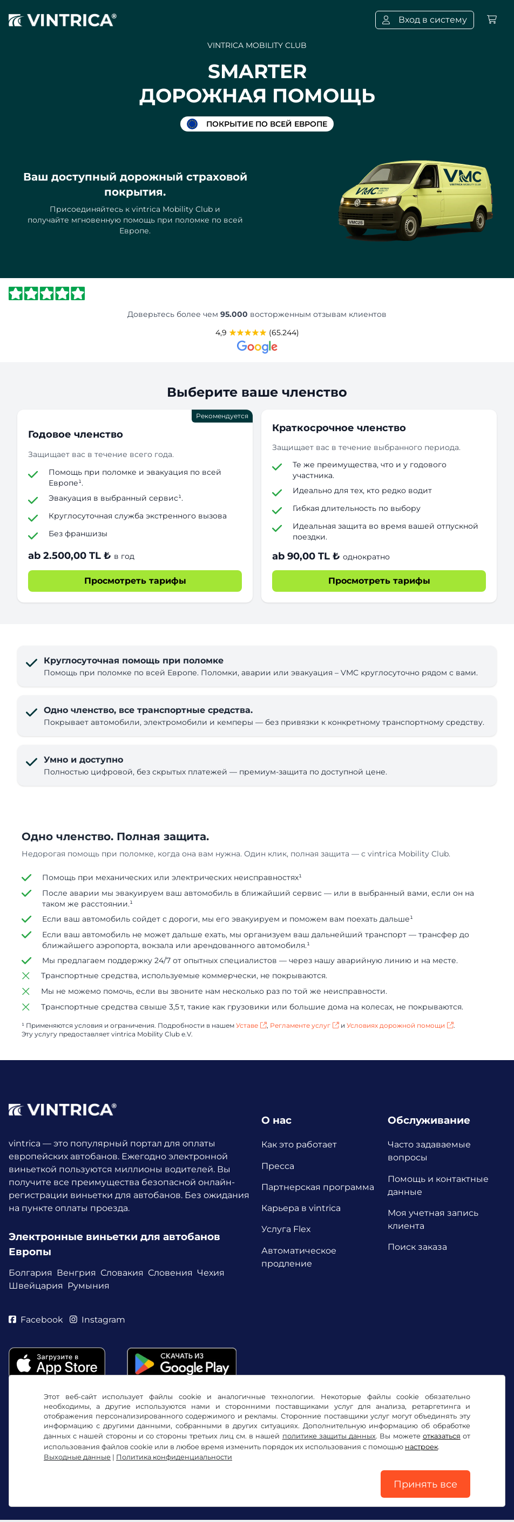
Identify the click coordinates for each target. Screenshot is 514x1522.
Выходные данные (77, 1456)
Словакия (122, 1272)
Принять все (425, 1484)
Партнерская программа (317, 1187)
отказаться (442, 1435)
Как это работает (299, 1144)
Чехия (211, 1272)
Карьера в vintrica (301, 1209)
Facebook (36, 1320)
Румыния (88, 1285)
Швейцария (36, 1285)
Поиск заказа (417, 1248)
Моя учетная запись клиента (433, 1220)
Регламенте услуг (304, 1025)
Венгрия (76, 1272)
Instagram (98, 1320)
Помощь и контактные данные (438, 1185)
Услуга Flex (286, 1231)
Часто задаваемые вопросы (429, 1151)
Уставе (251, 1025)
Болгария (30, 1272)
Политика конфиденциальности (174, 1456)
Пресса (277, 1166)
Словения (170, 1272)
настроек (421, 1446)
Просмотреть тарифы (135, 581)
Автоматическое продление (298, 1258)
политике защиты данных (329, 1435)
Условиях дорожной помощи (400, 1025)
